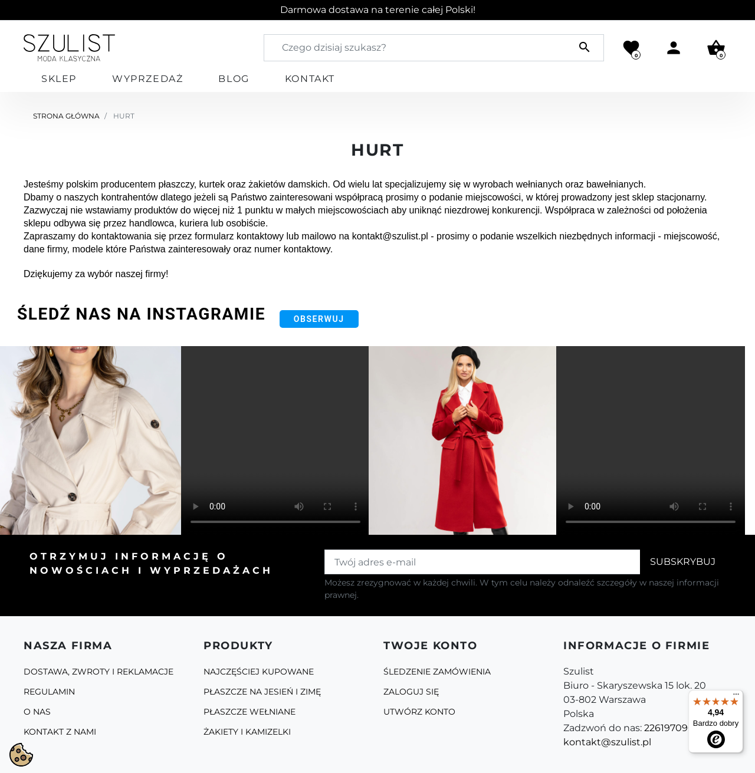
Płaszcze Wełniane (249, 711)
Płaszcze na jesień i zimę (262, 691)
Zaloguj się (411, 691)
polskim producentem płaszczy (130, 184)
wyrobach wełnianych (518, 184)
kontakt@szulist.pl (607, 742)
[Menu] (736, 697)
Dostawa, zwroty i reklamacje (98, 671)
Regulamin (49, 691)
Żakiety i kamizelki (247, 731)
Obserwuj (319, 319)
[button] (716, 47)
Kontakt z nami (60, 731)
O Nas (37, 711)
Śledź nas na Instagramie (141, 314)
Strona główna (66, 115)
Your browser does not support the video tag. (275, 440)
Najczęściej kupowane (258, 671)
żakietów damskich (287, 184)
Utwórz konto (419, 711)
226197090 (669, 727)
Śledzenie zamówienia (437, 671)
